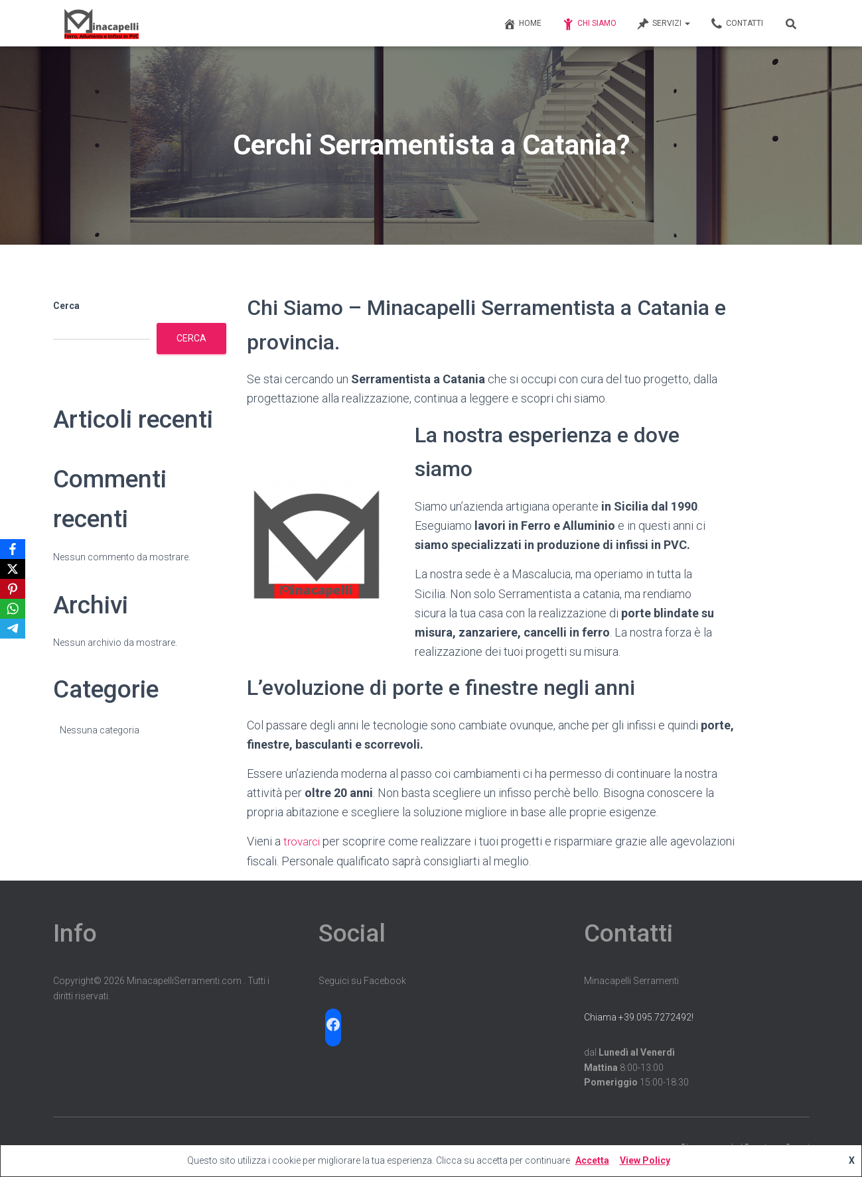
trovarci (303, 841)
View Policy (645, 1160)
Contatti (736, 24)
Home (522, 24)
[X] (12, 569)
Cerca (66, 305)
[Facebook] (12, 549)
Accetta (592, 1160)
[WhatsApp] (12, 609)
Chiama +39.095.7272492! (638, 1017)
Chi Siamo (588, 24)
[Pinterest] (12, 589)
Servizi (663, 24)
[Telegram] (12, 629)
